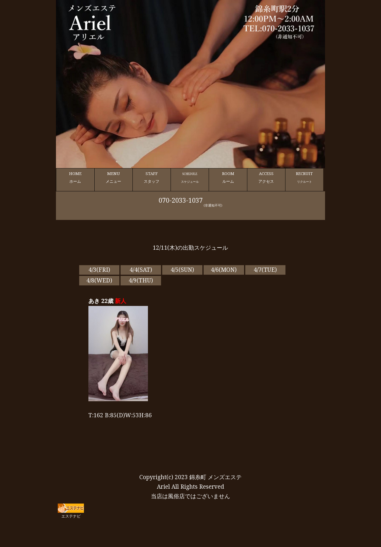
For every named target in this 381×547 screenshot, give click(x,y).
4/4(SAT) (140, 270)
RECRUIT (304, 178)
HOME (75, 178)
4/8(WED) (99, 280)
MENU (113, 178)
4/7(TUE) (265, 270)
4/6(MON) (224, 270)
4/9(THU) (141, 280)
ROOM (228, 178)
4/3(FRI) (99, 270)
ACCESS (266, 178)
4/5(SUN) (182, 270)
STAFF (152, 178)
